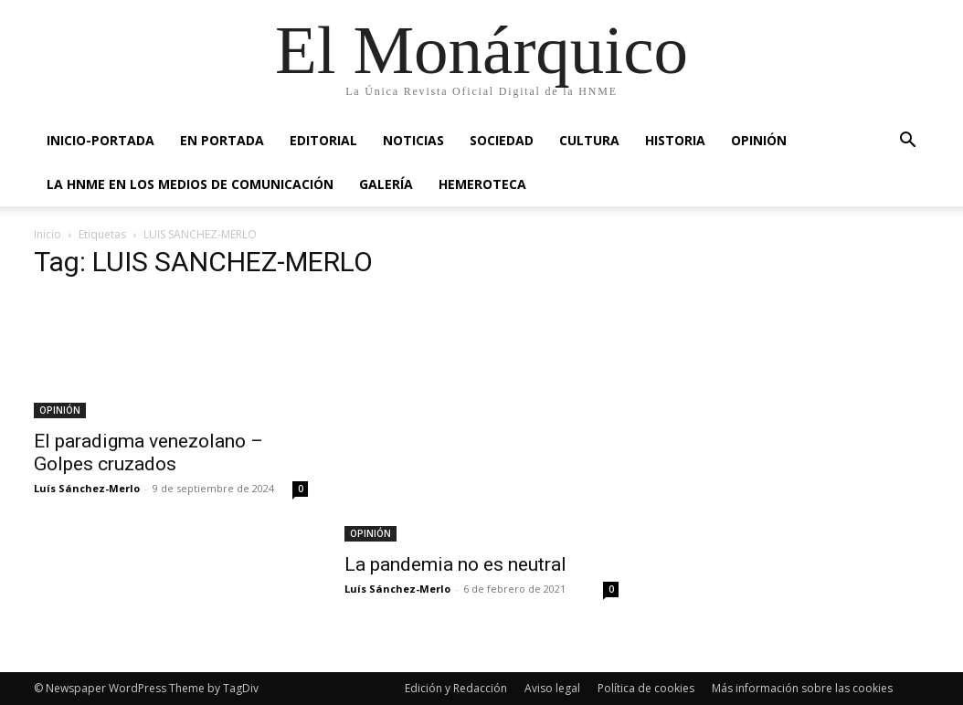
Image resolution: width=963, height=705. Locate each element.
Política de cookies (646, 688)
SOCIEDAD (502, 140)
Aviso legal (552, 688)
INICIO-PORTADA (100, 140)
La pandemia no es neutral (455, 564)
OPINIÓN (759, 140)
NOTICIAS (413, 140)
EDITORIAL (323, 140)
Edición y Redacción (456, 688)
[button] (907, 142)
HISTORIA (675, 140)
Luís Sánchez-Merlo (87, 488)
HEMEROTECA (482, 184)
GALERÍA (386, 184)
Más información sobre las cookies (802, 688)
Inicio (47, 234)
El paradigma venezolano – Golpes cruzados (148, 452)
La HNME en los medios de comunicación (190, 184)
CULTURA (589, 140)
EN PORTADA (222, 140)
